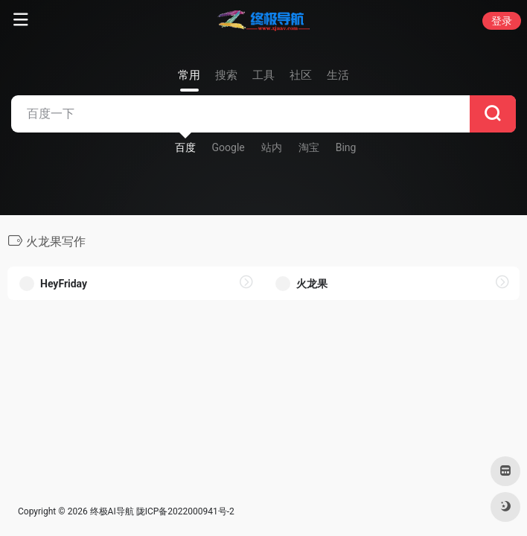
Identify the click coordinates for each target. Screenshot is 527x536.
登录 (501, 21)
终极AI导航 (112, 511)
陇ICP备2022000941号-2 (185, 511)
